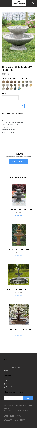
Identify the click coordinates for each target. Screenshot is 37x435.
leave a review (18, 161)
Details (14, 114)
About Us (6, 365)
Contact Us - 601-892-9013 (12, 368)
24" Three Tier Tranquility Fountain (19, 209)
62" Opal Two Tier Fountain (19, 249)
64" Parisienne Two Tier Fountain (19, 289)
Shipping (21, 114)
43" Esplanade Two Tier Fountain (19, 329)
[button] (3, 3)
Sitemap (6, 370)
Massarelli (5, 64)
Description (6, 114)
